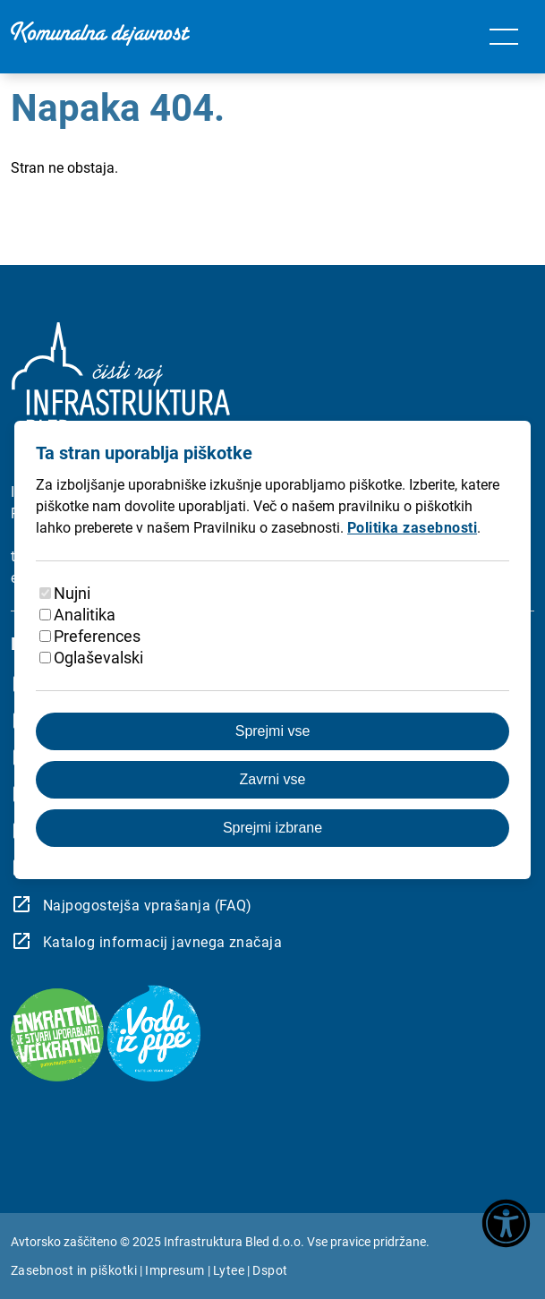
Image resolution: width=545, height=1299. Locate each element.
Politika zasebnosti (412, 527)
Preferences (97, 636)
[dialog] (272, 649)
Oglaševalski (98, 657)
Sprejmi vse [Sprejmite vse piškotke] (273, 731)
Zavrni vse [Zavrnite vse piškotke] (273, 779)
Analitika (84, 614)
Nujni (72, 593)
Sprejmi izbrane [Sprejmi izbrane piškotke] (272, 827)
